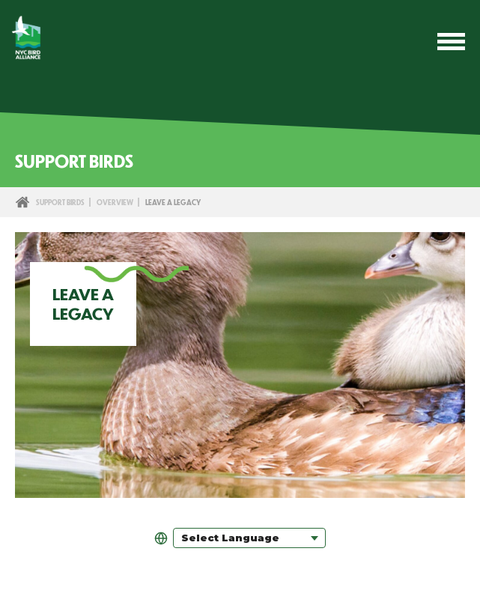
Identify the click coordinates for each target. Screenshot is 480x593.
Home (22, 202)
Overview (115, 202)
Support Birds (60, 202)
